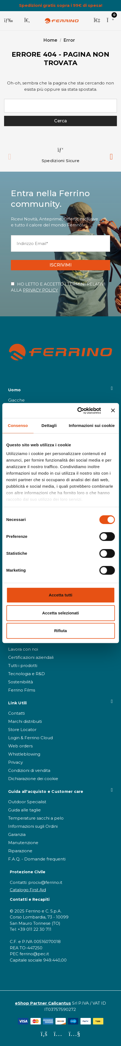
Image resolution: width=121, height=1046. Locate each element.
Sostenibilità (20, 681)
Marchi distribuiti (25, 721)
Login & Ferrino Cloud (30, 737)
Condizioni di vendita (29, 770)
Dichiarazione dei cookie (33, 778)
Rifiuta (60, 630)
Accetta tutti (60, 595)
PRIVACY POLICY (40, 290)
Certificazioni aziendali (31, 657)
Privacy (15, 762)
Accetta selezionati (60, 613)
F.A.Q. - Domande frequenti (37, 859)
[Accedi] (96, 20)
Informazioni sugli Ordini (33, 826)
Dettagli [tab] (49, 425)
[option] (60, 155)
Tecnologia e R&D (26, 673)
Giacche (16, 400)
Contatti (16, 713)
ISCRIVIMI (60, 265)
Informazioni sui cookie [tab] (92, 425)
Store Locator (22, 729)
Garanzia (17, 834)
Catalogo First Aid (28, 889)
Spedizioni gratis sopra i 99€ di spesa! (60, 5)
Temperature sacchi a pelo (36, 818)
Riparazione (20, 850)
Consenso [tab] (18, 425)
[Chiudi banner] (113, 411)
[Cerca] (27, 20)
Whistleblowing (24, 754)
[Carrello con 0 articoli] (110, 20)
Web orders (20, 745)
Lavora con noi (23, 649)
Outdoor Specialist (27, 801)
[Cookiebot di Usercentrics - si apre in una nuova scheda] (77, 410)
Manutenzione (23, 842)
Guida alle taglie (24, 809)
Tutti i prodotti (22, 665)
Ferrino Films (21, 690)
